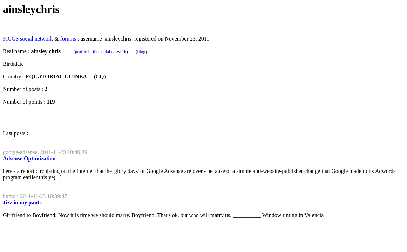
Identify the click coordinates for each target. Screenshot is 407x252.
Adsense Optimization (29, 158)
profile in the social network (101, 51)
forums (68, 39)
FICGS (11, 39)
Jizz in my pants (22, 202)
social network (36, 39)
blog (141, 51)
